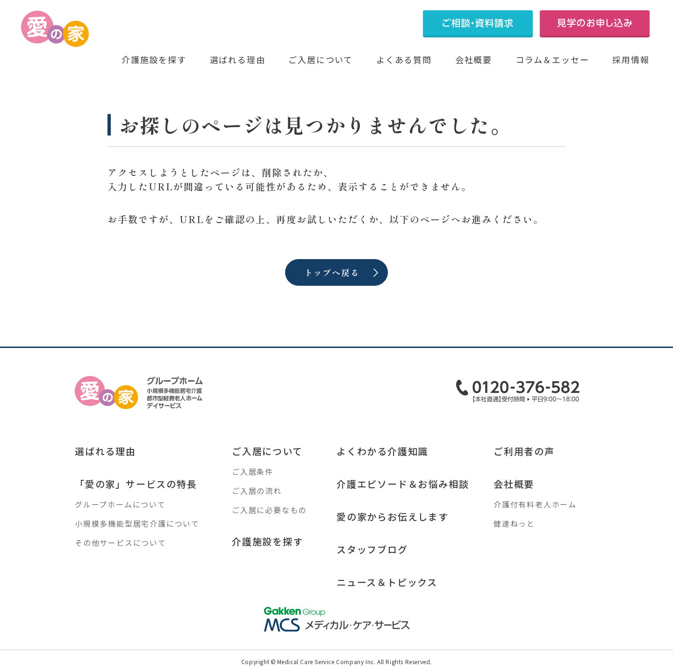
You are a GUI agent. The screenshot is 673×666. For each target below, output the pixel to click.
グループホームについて (120, 504)
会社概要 (473, 59)
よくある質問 (404, 59)
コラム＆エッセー (552, 59)
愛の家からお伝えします (392, 516)
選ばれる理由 (237, 59)
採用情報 (630, 59)
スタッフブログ (372, 549)
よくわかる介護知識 (382, 451)
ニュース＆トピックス (386, 582)
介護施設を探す (154, 59)
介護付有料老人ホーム (535, 504)
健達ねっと (514, 523)
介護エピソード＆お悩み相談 (402, 484)
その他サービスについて (120, 542)
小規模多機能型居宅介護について (137, 523)
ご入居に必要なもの (269, 509)
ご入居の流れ (257, 490)
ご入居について (320, 59)
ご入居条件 (252, 471)
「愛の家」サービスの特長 (136, 484)
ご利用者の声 (524, 451)
